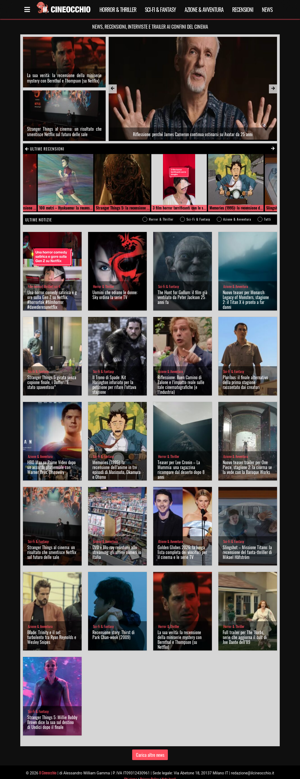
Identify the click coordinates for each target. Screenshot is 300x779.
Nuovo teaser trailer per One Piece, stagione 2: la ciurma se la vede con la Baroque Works (247, 459)
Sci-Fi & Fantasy (160, 9)
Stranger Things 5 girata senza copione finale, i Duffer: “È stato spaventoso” (51, 374)
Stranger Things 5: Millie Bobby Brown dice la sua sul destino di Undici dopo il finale (52, 714)
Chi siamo (130, 771)
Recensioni (242, 9)
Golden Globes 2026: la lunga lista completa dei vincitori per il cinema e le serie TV (182, 544)
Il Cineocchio (47, 764)
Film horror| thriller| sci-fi (44, 278)
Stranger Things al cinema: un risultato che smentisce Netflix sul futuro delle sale (64, 123)
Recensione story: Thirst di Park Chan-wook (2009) (113, 627)
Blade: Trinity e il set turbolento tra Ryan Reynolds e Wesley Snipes (51, 629)
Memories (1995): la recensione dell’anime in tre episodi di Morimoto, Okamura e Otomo (116, 461)
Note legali (169, 771)
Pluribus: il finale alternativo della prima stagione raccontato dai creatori (245, 374)
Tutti (267, 211)
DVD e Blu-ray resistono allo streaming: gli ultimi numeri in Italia (116, 544)
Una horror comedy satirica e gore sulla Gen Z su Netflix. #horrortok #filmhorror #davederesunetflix (52, 291)
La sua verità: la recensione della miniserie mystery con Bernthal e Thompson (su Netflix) (64, 74)
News (267, 9)
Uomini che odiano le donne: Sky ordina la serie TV (115, 287)
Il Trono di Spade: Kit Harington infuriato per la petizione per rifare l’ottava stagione (114, 376)
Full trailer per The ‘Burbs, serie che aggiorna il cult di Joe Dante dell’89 (245, 629)
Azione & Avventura (204, 9)
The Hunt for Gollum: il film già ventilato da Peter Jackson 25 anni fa (182, 289)
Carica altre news (150, 746)
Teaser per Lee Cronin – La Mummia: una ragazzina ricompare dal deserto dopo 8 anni (181, 461)
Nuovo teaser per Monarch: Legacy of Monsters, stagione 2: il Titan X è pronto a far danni (246, 291)
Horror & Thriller (117, 9)
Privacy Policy (149, 771)
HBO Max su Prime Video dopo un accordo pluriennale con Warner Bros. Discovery (51, 459)
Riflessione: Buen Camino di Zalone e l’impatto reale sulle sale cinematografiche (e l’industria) (181, 376)
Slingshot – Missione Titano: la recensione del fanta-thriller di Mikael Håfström (247, 544)
